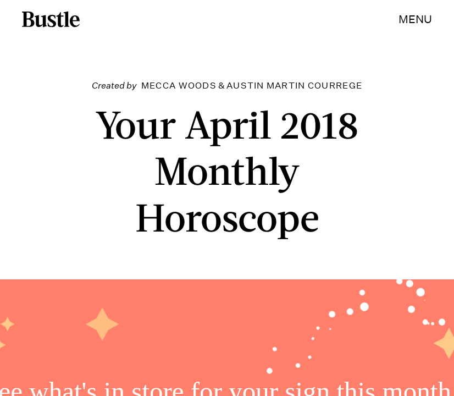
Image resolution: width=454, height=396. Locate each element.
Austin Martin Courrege (294, 85)
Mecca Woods (179, 85)
